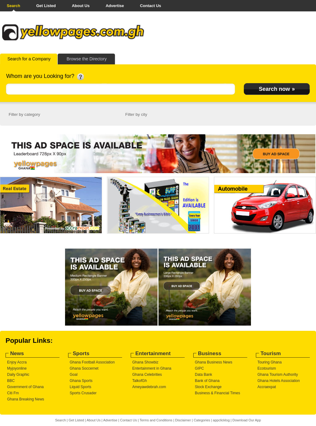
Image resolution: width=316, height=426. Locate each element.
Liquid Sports (80, 387)
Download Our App (246, 420)
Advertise (115, 5)
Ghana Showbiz (145, 362)
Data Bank (203, 374)
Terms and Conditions (156, 420)
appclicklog (221, 420)
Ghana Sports (81, 381)
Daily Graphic (18, 374)
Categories (202, 420)
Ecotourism (266, 368)
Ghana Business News (213, 362)
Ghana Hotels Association (278, 381)
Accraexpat (266, 387)
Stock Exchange (208, 387)
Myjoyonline (17, 368)
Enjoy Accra (17, 362)
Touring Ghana (269, 362)
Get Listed (46, 5)
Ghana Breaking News (25, 399)
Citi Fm (13, 393)
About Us (81, 5)
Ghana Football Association (92, 362)
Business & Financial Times (217, 393)
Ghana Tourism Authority (277, 374)
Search (13, 5)
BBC (11, 381)
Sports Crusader (83, 393)
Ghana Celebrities (147, 374)
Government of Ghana (25, 387)
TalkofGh (139, 381)
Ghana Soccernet (84, 368)
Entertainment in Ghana (151, 368)
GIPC (199, 368)
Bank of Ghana (207, 381)
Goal (73, 374)
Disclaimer (183, 420)
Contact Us (150, 5)
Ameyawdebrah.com (149, 387)
